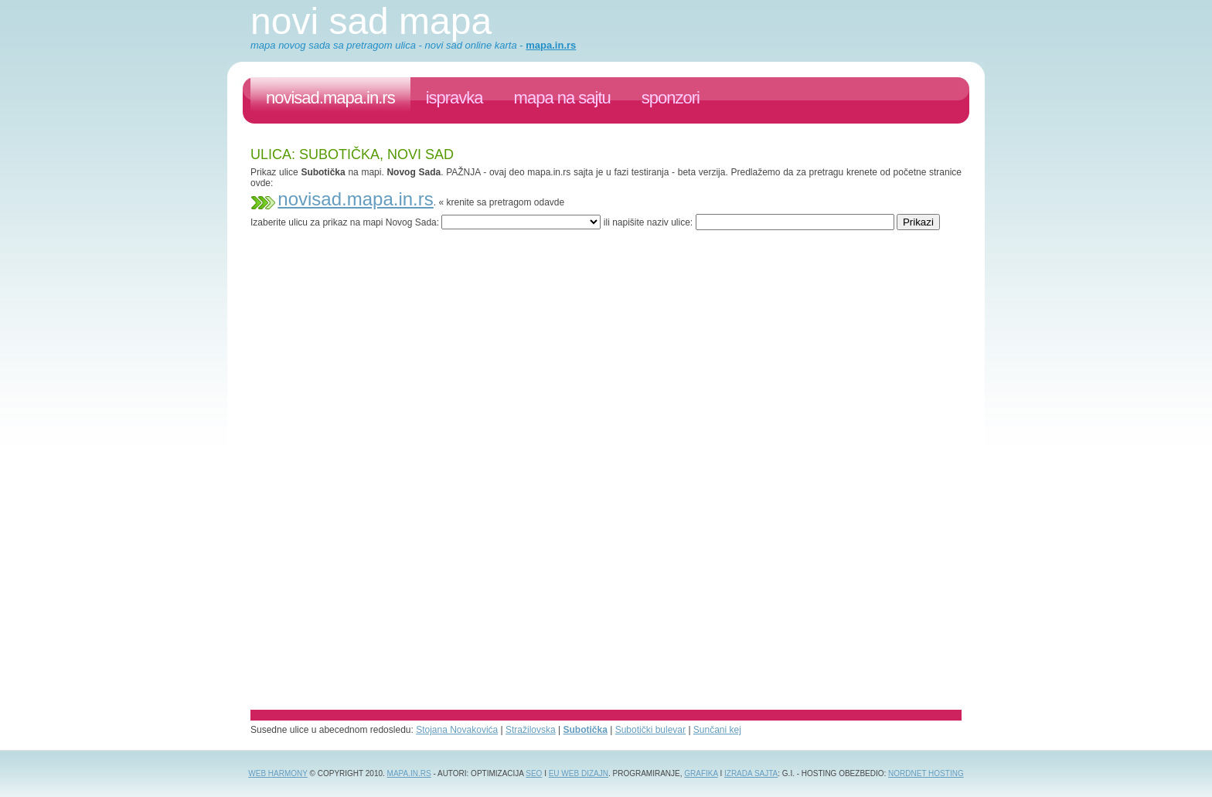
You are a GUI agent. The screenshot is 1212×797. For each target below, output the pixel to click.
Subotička (585, 729)
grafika (700, 773)
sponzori (671, 97)
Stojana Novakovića (457, 729)
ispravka (454, 97)
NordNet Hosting (926, 773)
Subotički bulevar (650, 729)
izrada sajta (751, 773)
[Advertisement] (531, 236)
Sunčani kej (717, 729)
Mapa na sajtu (562, 97)
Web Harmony (278, 773)
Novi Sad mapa (371, 21)
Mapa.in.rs (409, 773)
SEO (534, 773)
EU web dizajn (578, 773)
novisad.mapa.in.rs (330, 97)
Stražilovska (531, 729)
